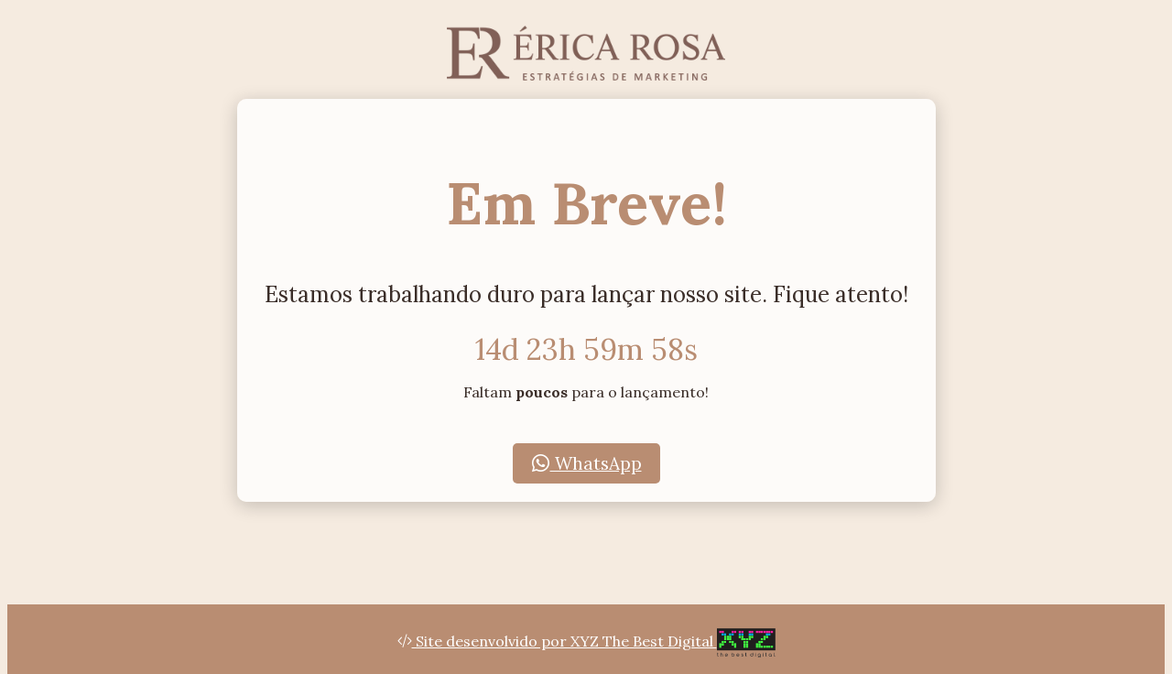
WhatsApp (586, 463)
